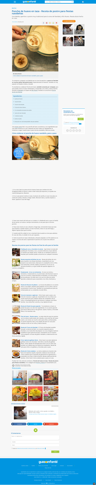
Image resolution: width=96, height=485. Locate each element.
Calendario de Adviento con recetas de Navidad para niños (50, 398)
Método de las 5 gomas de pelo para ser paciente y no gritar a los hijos (79, 43)
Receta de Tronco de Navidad (29, 327)
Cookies (33, 465)
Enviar (55, 451)
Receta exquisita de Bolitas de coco (31, 259)
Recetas (14, 8)
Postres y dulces (40, 362)
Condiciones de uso (32, 448)
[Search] (72, 2)
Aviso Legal (53, 465)
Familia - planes (47, 379)
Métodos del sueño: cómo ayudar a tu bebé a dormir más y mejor (67, 31)
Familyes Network (38, 480)
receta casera (18, 127)
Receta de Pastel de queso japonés (31, 306)
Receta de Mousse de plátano (29, 285)
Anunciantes (70, 465)
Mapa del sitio (48, 467)
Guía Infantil (48, 480)
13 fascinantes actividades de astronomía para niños (79, 32)
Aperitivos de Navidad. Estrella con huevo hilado (34, 398)
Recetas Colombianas (17, 379)
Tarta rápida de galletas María (29, 340)
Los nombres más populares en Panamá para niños (34, 382)
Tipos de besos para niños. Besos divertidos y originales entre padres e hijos (67, 43)
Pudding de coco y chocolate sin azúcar (32, 249)
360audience (52, 483)
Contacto (62, 465)
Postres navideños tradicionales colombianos (17, 382)
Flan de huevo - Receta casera (29, 316)
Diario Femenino (58, 480)
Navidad (20, 90)
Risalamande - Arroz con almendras (31, 272)
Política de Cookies (41, 448)
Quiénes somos (24, 465)
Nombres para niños (33, 379)
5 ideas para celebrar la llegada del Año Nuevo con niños (50, 382)
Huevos (23, 403)
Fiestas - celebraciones (18, 393)
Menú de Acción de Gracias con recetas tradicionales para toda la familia (19, 397)
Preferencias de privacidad (22, 448)
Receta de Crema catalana (28, 351)
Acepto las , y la (29, 448)
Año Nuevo (34, 90)
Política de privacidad (43, 465)
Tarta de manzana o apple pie (29, 295)
